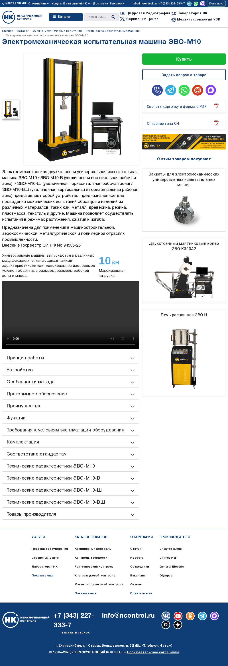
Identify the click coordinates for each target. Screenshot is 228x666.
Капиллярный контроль (93, 549)
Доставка (100, 3)
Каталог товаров (91, 537)
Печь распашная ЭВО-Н (184, 315)
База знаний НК (75, 3)
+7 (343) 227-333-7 (171, 3)
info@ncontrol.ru (144, 3)
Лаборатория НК (44, 567)
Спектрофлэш (170, 549)
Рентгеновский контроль (94, 567)
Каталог (62, 16)
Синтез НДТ (168, 558)
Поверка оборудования (50, 549)
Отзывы (136, 584)
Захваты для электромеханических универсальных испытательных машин (184, 179)
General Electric (171, 567)
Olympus (165, 575)
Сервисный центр (45, 558)
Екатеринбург (15, 3)
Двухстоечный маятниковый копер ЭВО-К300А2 (184, 246)
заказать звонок (75, 632)
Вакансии (117, 3)
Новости (137, 558)
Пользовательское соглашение (153, 652)
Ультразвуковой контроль (95, 575)
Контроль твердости (91, 558)
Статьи (135, 549)
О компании (37, 3)
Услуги (56, 3)
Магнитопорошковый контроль (99, 584)
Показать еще (42, 575)
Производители (174, 537)
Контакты (216, 3)
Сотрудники (139, 567)
